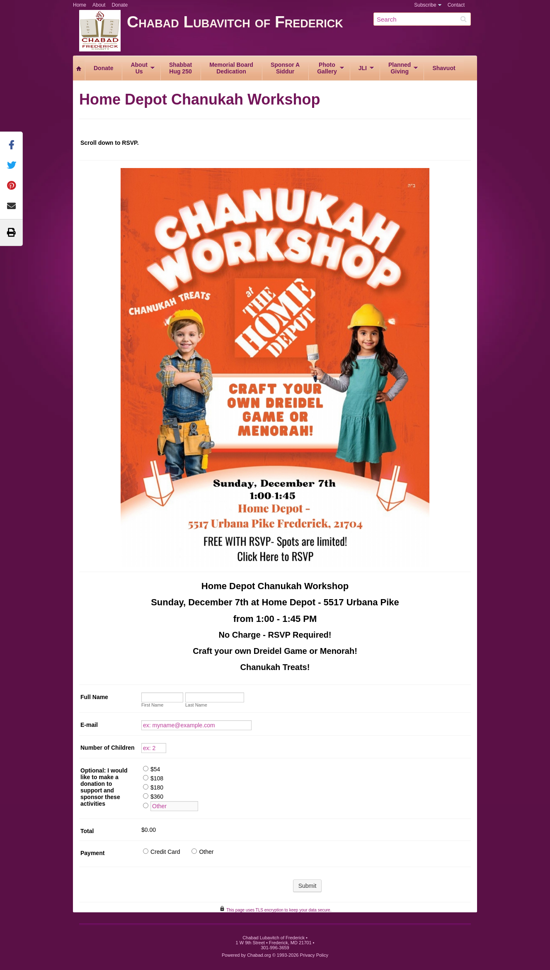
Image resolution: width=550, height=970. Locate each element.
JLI (363, 68)
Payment (92, 853)
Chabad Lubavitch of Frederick (302, 32)
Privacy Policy (314, 955)
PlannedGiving (399, 68)
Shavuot (443, 68)
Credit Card (165, 851)
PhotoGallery (327, 68)
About (98, 5)
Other (206, 851)
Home (79, 5)
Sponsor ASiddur (285, 68)
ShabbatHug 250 (180, 68)
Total (87, 831)
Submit (307, 885)
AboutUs (139, 68)
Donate (119, 5)
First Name (152, 704)
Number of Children (107, 747)
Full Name (94, 697)
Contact (456, 5)
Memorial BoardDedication (231, 68)
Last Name (196, 704)
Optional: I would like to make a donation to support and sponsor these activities (104, 787)
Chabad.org (259, 955)
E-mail (89, 724)
